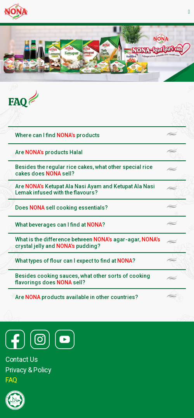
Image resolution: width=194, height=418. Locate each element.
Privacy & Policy (28, 370)
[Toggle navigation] (189, 11)
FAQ (11, 380)
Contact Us (21, 359)
